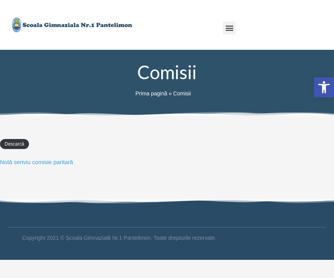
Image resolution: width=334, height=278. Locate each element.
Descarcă (14, 144)
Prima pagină (151, 93)
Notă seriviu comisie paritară (36, 162)
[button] (229, 28)
